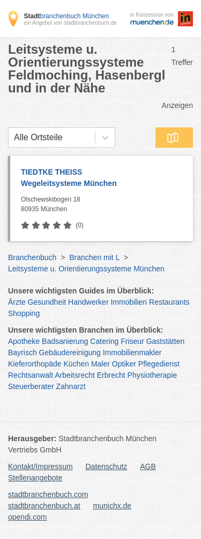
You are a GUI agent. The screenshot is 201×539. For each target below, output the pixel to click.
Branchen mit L (94, 257)
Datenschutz (107, 466)
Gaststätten (165, 341)
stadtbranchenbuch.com (48, 494)
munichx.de (112, 505)
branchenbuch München (66, 16)
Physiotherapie (152, 375)
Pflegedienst (159, 364)
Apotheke (24, 341)
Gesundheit (47, 302)
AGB (148, 466)
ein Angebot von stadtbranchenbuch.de (70, 23)
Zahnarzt (71, 386)
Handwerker (88, 302)
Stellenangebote (35, 477)
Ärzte (17, 302)
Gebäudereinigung (70, 352)
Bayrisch (22, 352)
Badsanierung (65, 341)
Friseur (132, 341)
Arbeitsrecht (75, 375)
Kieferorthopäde (35, 364)
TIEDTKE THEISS (101, 178)
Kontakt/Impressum (40, 466)
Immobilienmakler (132, 352)
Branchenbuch (32, 257)
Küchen (76, 364)
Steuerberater (31, 386)
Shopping (24, 313)
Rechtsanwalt (30, 375)
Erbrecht (111, 375)
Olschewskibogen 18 (104, 205)
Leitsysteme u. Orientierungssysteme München (86, 268)
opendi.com (27, 517)
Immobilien (128, 302)
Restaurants (169, 302)
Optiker (124, 364)
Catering (104, 341)
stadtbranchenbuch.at (44, 505)
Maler (100, 364)
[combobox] (14, 137)
